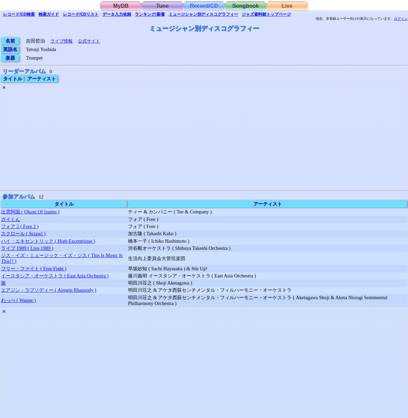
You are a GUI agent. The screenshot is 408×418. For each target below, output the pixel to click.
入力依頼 (117, 14)
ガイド (48, 14)
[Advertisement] (204, 140)
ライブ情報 (61, 41)
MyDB (120, 6)
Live (287, 6)
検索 (19, 14)
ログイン (401, 18)
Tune (162, 6)
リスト (81, 14)
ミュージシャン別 (203, 14)
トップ (266, 14)
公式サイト (89, 41)
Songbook (245, 6)
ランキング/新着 (149, 14)
